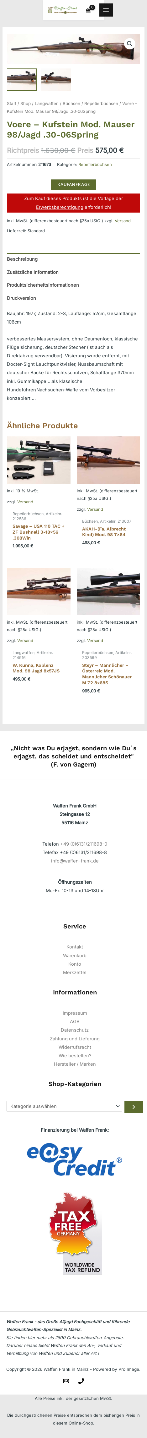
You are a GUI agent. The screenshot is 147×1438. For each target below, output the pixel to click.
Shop (25, 105)
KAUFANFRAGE (73, 186)
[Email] (66, 1382)
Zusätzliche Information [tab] (33, 274)
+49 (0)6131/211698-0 (83, 846)
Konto (74, 966)
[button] (129, 45)
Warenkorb (75, 957)
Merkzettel (75, 974)
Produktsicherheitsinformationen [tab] (43, 287)
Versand (123, 222)
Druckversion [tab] (21, 300)
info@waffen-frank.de (75, 863)
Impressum (75, 1015)
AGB (75, 1023)
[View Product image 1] (22, 81)
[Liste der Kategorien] (64, 1108)
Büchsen (71, 105)
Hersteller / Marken (75, 1066)
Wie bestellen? (75, 1057)
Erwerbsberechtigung (59, 209)
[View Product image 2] (56, 81)
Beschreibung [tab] (22, 261)
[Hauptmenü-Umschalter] (135, 11)
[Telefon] (81, 1382)
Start (11, 105)
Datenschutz (75, 1032)
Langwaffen (47, 105)
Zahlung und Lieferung (75, 1040)
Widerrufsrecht (75, 1049)
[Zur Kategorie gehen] (133, 1109)
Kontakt (74, 949)
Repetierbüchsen (101, 105)
